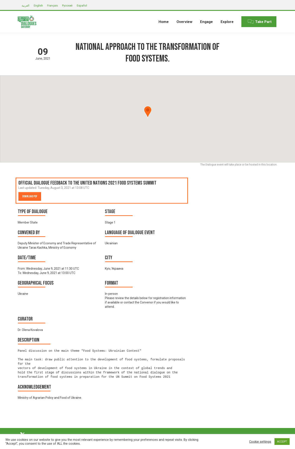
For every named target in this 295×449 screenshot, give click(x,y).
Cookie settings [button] (260, 442)
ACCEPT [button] (282, 441)
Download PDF (29, 196)
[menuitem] (164, 22)
